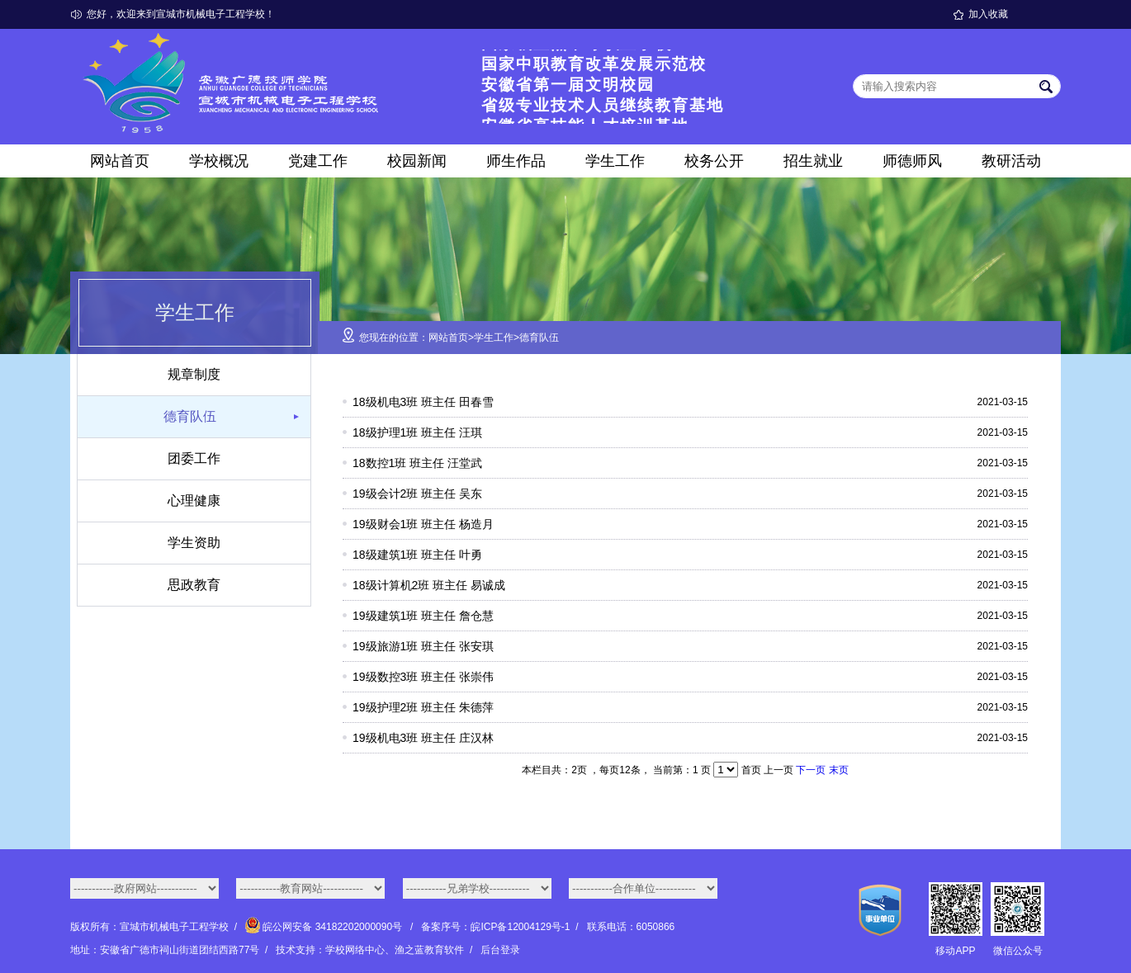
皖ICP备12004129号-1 (520, 927)
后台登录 (500, 950)
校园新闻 (417, 161)
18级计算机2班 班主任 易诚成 (429, 585)
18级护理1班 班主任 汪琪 (417, 432)
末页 (839, 770)
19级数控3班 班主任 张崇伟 (423, 676)
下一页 (811, 770)
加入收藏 (988, 14)
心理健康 (194, 501)
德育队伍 (189, 416)
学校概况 (218, 161)
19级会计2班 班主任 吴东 (417, 493)
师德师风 (912, 161)
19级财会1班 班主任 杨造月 (423, 524)
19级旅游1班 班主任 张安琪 (423, 646)
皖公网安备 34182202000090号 (325, 927)
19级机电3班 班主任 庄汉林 (423, 737)
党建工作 (318, 161)
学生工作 (615, 161)
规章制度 (194, 374)
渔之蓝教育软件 (429, 950)
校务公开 (714, 161)
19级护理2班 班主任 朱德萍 (423, 707)
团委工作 (194, 458)
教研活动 (1011, 161)
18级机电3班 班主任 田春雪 (423, 402)
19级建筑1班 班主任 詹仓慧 (423, 615)
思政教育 (194, 585)
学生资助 (194, 543)
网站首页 (119, 161)
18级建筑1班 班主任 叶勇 (417, 554)
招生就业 (813, 161)
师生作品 (516, 161)
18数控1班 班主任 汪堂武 (417, 463)
